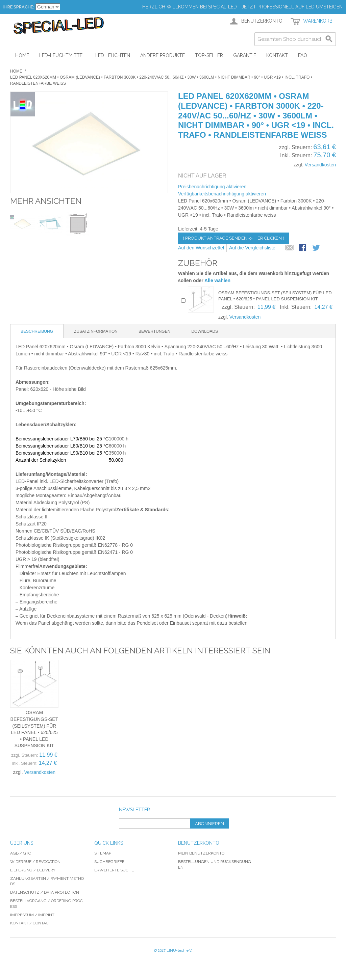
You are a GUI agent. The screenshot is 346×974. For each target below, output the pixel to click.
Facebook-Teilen (303, 248)
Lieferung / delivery (32, 870)
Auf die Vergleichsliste (252, 247)
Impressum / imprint (32, 915)
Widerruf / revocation (35, 861)
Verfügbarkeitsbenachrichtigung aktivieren (222, 193)
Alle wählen (217, 280)
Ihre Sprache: (18, 6)
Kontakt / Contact (30, 923)
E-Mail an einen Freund (289, 248)
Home (16, 71)
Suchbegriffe (109, 861)
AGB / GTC (20, 853)
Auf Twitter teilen (316, 248)
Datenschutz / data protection (44, 892)
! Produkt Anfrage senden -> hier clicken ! (233, 238)
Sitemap (102, 853)
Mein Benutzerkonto (201, 853)
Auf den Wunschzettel (201, 247)
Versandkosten (320, 164)
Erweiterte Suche (114, 870)
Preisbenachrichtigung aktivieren (212, 186)
